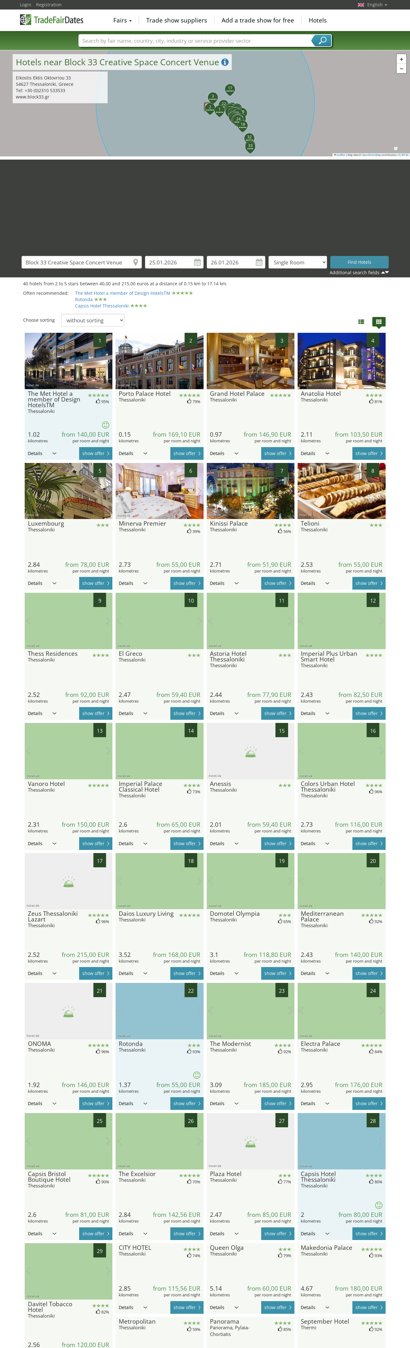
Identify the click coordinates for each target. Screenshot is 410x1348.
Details (42, 453)
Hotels (318, 20)
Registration (49, 5)
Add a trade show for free (258, 20)
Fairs (122, 20)
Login (25, 5)
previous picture (28, 361)
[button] (216, 107)
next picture (109, 361)
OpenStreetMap (371, 154)
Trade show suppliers (176, 20)
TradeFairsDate (51, 19)
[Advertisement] (205, 204)
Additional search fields (355, 272)
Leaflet (339, 154)
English (377, 5)
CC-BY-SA (403, 154)
